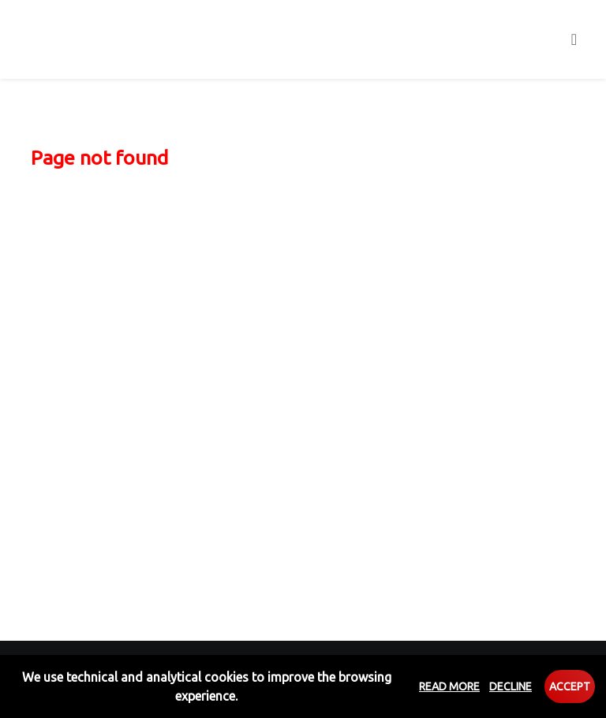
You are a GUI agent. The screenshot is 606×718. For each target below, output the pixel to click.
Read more (449, 686)
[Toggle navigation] (574, 39)
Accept (569, 686)
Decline (510, 686)
